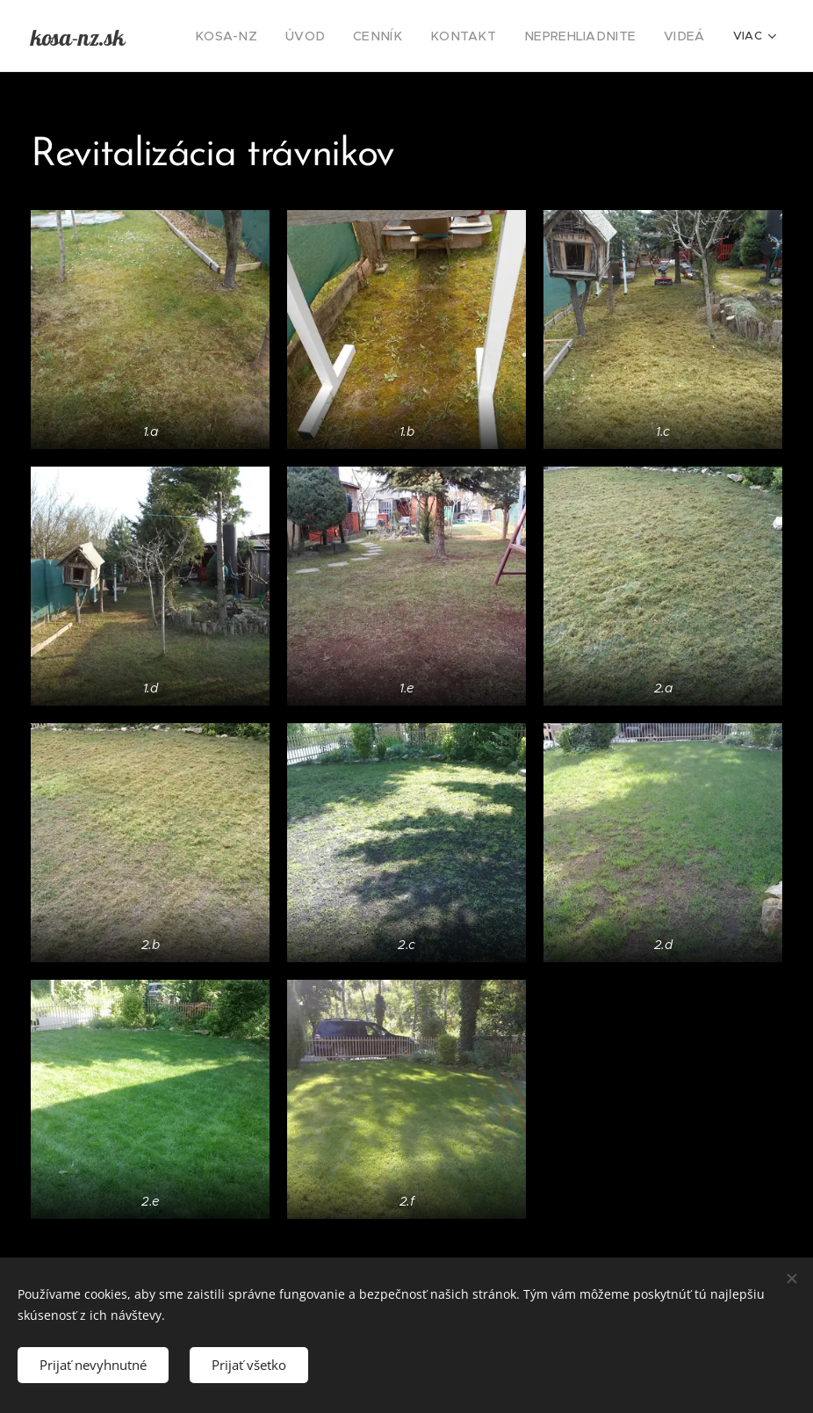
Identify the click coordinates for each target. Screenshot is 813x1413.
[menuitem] (267, 36)
